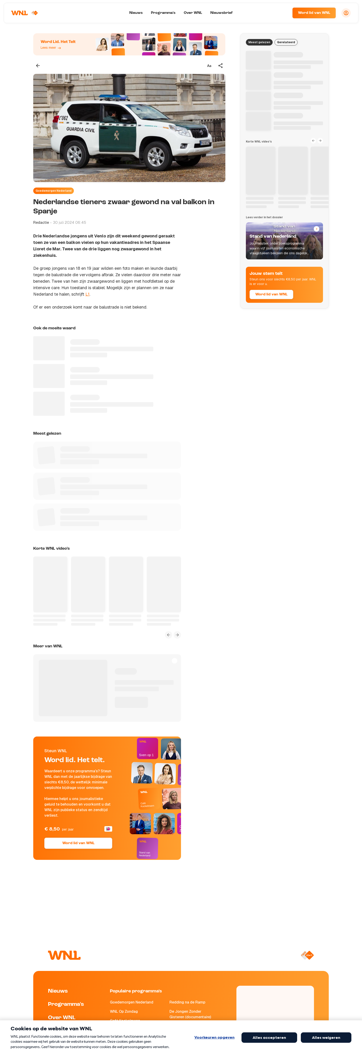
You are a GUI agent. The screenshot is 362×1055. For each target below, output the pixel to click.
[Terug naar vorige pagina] (37, 65)
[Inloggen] (346, 13)
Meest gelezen (259, 42)
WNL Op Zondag (124, 1011)
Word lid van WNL (314, 13)
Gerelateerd (286, 42)
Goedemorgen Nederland (54, 191)
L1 (87, 294)
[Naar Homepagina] (24, 13)
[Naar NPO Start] (307, 955)
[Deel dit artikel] (220, 65)
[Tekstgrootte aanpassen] (209, 65)
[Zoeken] (283, 13)
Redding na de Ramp (187, 1002)
